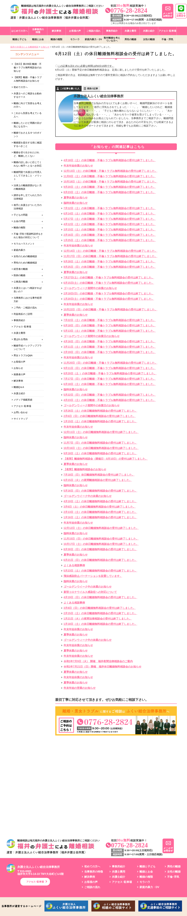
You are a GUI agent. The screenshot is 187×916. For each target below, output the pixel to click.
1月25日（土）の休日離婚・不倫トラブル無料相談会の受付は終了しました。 (110, 240)
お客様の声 (75, 30)
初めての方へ (21, 87)
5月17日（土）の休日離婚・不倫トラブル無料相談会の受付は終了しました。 (110, 219)
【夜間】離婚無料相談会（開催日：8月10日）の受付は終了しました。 (106, 458)
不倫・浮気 (167, 39)
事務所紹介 (112, 30)
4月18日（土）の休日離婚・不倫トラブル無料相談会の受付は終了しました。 (110, 160)
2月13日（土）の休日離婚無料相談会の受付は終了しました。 (100, 512)
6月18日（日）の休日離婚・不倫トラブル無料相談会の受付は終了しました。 (110, 325)
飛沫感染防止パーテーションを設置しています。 (93, 576)
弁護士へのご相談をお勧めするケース (28, 95)
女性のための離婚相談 (25, 256)
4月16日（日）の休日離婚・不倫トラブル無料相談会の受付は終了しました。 (110, 341)
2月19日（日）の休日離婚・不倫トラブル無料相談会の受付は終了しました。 (110, 352)
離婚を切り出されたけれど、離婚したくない (26, 154)
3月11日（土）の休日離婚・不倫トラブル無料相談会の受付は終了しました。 (110, 346)
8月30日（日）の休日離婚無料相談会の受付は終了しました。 (100, 549)
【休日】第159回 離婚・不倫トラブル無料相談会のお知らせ (28, 67)
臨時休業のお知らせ (76, 203)
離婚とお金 (38, 39)
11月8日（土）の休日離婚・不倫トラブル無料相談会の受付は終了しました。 (110, 176)
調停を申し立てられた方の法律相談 (28, 197)
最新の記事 (92, 88)
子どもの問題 (21, 215)
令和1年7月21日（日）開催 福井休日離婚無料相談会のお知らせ (103, 666)
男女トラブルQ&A (23, 355)
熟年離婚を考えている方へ (112, 39)
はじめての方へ (19, 30)
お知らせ (18, 368)
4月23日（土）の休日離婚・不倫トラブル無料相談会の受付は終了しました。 (110, 400)
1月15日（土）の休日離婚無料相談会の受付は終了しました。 (100, 421)
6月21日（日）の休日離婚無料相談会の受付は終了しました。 (100, 560)
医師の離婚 (19, 275)
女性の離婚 (149, 39)
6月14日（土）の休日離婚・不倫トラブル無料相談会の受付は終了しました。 (110, 213)
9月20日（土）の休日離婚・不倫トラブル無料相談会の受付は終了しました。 (110, 187)
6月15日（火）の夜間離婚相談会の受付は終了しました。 (98, 480)
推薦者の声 (19, 374)
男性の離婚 (130, 39)
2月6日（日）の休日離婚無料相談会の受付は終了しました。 (100, 416)
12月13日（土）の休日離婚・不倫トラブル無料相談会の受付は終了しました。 (111, 171)
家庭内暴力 (19, 250)
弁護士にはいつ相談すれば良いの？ (28, 290)
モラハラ (75, 39)
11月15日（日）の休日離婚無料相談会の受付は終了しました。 (101, 538)
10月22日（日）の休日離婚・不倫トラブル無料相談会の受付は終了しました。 (111, 309)
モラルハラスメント (24, 243)
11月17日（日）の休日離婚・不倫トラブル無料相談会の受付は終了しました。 (111, 256)
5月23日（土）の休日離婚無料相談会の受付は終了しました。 (100, 570)
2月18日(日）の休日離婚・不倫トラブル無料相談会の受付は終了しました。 (109, 293)
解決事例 (56, 30)
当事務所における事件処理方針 (28, 299)
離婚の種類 (56, 39)
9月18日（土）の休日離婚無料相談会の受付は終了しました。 (100, 453)
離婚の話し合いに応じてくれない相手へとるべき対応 (28, 164)
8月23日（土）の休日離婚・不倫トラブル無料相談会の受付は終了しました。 (110, 192)
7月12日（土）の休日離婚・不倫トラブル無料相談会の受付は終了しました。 (110, 208)
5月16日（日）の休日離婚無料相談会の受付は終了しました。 (100, 490)
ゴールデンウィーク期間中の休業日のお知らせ (92, 336)
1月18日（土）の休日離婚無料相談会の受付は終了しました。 (100, 624)
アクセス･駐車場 (167, 30)
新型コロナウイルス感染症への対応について (90, 592)
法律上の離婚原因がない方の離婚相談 (28, 187)
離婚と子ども (19, 39)
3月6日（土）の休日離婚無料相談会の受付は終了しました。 (100, 506)
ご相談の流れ (93, 30)
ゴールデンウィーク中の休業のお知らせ (88, 640)
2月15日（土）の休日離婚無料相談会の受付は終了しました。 (100, 613)
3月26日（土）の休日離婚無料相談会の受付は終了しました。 (100, 410)
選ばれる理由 (21, 339)
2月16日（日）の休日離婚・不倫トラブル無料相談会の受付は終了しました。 (110, 234)
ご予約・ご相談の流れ (25, 307)
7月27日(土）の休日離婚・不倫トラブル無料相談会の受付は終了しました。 (109, 277)
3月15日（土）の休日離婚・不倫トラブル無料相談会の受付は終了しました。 (110, 229)
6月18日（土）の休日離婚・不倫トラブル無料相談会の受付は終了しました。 (110, 384)
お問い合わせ (21, 412)
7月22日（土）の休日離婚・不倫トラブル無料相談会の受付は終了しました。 (110, 320)
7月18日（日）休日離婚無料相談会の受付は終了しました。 (99, 474)
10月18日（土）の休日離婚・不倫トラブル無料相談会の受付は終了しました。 (111, 181)
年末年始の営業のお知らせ (80, 688)
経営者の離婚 (21, 269)
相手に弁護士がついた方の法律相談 (28, 207)
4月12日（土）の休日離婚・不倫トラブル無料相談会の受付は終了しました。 (110, 224)
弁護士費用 (130, 30)
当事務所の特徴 (38, 30)
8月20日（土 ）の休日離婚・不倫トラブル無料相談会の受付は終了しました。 (110, 373)
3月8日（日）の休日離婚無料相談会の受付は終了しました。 (100, 608)
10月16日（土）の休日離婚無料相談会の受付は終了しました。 (101, 448)
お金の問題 (19, 221)
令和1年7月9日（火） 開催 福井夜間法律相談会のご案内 (98, 661)
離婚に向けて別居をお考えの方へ (28, 105)
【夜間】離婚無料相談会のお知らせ (85, 469)
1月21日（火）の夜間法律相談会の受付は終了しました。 (98, 618)
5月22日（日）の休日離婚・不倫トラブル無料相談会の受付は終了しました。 (110, 394)
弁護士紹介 (149, 30)
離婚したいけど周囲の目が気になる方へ (28, 125)
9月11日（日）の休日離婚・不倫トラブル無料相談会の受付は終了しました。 (110, 368)
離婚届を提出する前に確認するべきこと (28, 144)
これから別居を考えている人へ (28, 115)
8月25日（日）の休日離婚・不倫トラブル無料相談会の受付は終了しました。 (110, 266)
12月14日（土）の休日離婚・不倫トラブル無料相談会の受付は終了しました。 (111, 250)
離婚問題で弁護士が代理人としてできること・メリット (28, 175)
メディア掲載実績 (23, 399)
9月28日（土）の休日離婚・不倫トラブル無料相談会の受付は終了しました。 (110, 261)
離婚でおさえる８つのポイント (28, 134)
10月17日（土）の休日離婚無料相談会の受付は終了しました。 (101, 544)
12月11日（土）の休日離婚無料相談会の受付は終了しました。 (101, 432)
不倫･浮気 (173, 877)
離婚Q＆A (19, 387)
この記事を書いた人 (69, 88)
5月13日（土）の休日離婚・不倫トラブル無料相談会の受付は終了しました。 (110, 330)
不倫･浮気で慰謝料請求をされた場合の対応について (28, 235)
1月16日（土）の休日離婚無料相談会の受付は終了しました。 (100, 517)
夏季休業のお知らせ (76, 197)
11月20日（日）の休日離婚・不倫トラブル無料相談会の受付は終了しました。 (111, 362)
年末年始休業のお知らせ (78, 165)
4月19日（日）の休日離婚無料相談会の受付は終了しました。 (100, 597)
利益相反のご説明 (23, 314)
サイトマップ (21, 418)
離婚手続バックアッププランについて (28, 347)
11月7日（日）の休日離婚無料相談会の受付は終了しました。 (100, 442)
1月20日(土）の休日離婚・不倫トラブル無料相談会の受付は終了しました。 (109, 298)
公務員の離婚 (21, 281)
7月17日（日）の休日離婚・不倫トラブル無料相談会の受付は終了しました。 (110, 378)
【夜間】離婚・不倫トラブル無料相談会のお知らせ (28, 79)
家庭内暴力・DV (93, 39)
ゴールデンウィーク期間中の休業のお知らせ (90, 288)
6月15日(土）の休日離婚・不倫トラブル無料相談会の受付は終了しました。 (109, 282)
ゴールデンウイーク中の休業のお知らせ (88, 496)
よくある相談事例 (74, 565)
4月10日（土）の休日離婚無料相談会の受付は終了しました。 (100, 501)
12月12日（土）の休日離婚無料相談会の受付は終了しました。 (101, 528)
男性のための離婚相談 (25, 262)
